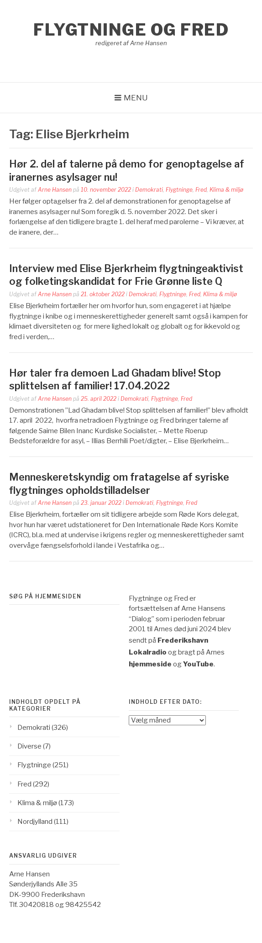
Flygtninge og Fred (131, 30)
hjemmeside (150, 664)
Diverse (29, 746)
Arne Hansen (55, 189)
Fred (201, 189)
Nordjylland (34, 821)
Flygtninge (179, 189)
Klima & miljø (226, 189)
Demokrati (149, 189)
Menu (136, 97)
